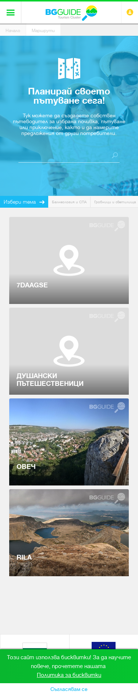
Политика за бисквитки (69, 675)
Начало (13, 30)
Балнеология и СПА (69, 202)
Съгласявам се (69, 689)
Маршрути (43, 30)
